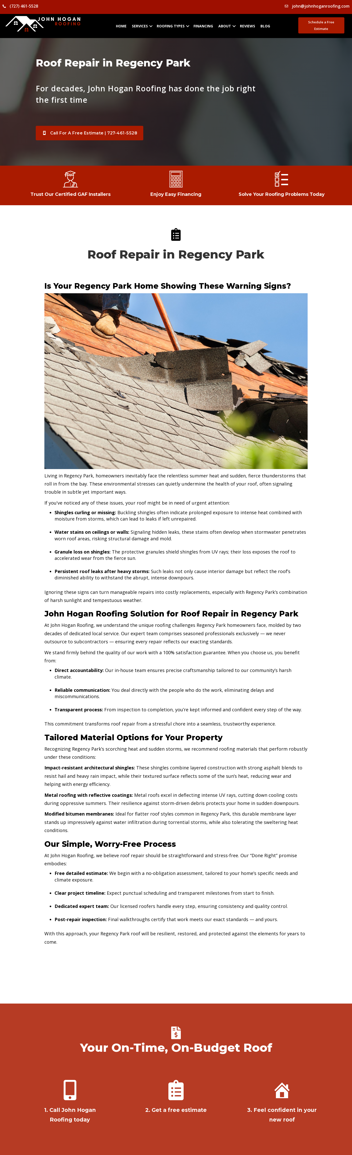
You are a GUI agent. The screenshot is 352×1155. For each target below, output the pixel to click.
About (224, 26)
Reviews (247, 26)
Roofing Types (171, 26)
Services (140, 26)
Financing (203, 26)
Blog (265, 26)
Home (121, 26)
